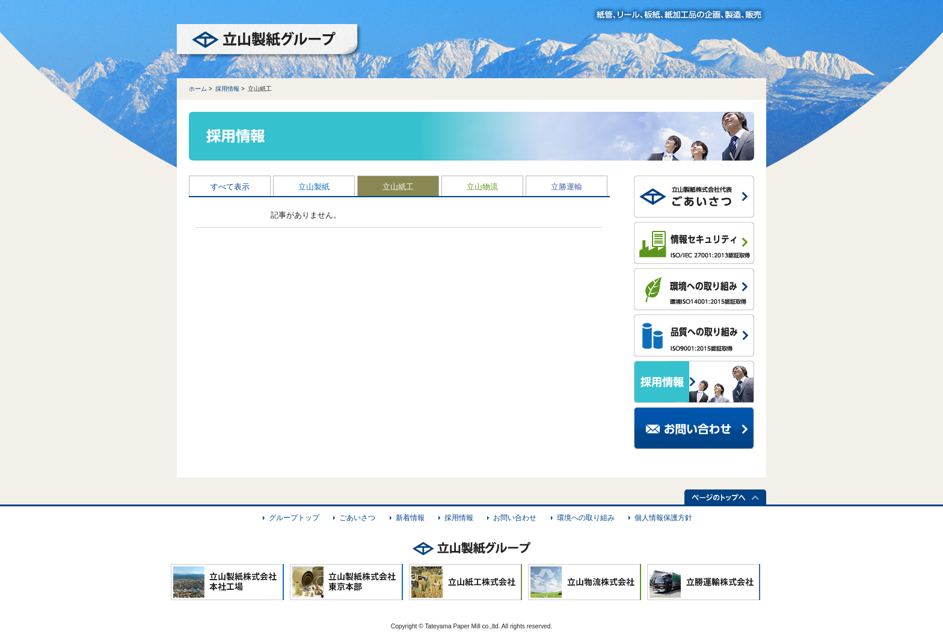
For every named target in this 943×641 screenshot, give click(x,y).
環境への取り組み (586, 518)
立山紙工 (398, 186)
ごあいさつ (357, 518)
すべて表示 (230, 186)
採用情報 (227, 88)
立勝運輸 (566, 186)
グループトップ (294, 518)
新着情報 (410, 518)
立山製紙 (314, 186)
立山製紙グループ (269, 41)
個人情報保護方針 (663, 518)
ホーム (198, 88)
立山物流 (482, 186)
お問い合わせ (514, 518)
